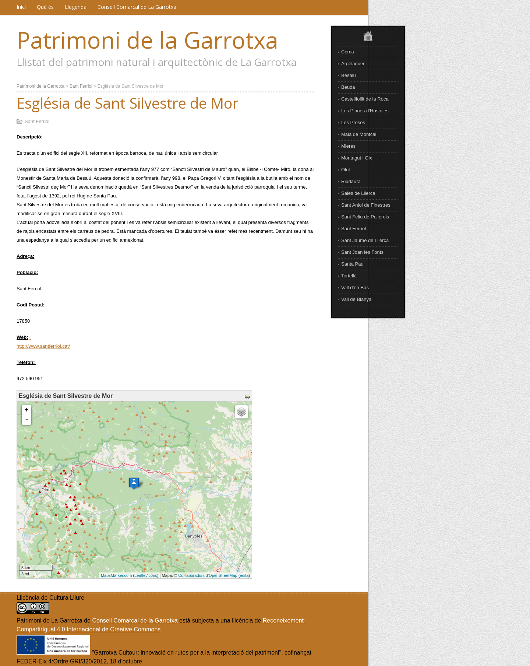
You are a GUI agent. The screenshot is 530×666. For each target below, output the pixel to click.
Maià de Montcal (358, 134)
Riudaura (351, 181)
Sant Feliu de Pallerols (365, 217)
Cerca (347, 52)
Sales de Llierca (358, 193)
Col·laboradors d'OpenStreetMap (207, 575)
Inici (21, 6)
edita (244, 575)
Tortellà (349, 275)
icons (152, 575)
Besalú (348, 75)
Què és (45, 6)
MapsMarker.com (116, 575)
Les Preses (353, 122)
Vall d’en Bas (355, 287)
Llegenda (75, 6)
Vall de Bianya (356, 299)
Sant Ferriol (353, 228)
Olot (345, 169)
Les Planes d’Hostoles (365, 110)
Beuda (348, 87)
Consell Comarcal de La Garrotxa (137, 6)
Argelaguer (353, 63)
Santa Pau (352, 264)
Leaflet (140, 575)
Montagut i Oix (356, 158)
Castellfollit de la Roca (365, 99)
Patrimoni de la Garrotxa (147, 39)
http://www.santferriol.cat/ (43, 346)
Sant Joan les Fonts (362, 252)
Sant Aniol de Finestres (366, 205)
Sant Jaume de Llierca (365, 240)
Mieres (348, 146)
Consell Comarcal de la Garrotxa (134, 620)
